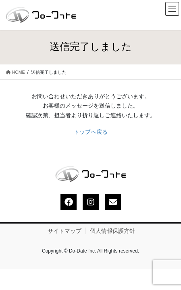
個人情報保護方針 (112, 231)
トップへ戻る (91, 131)
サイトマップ (64, 231)
